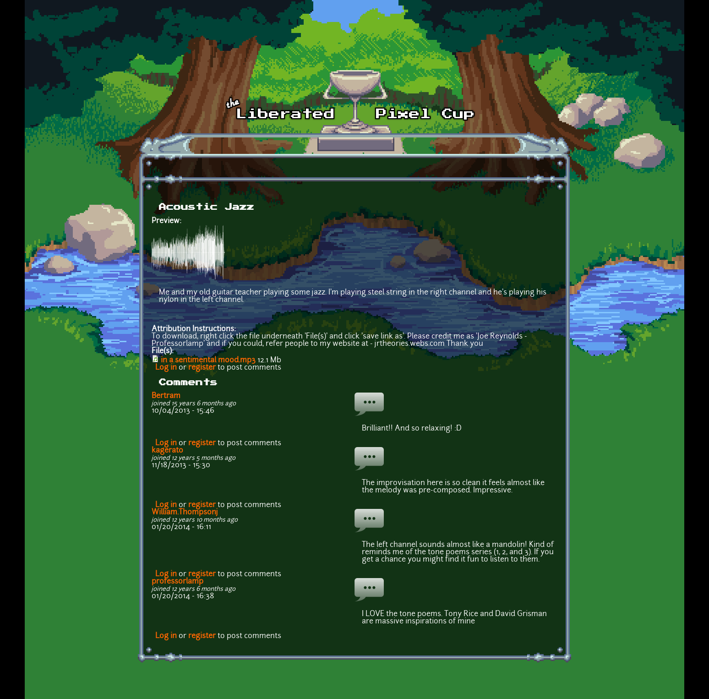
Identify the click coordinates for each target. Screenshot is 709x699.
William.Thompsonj (185, 512)
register (202, 367)
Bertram (166, 396)
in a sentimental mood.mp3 (208, 360)
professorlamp (177, 581)
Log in (166, 367)
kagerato (167, 450)
